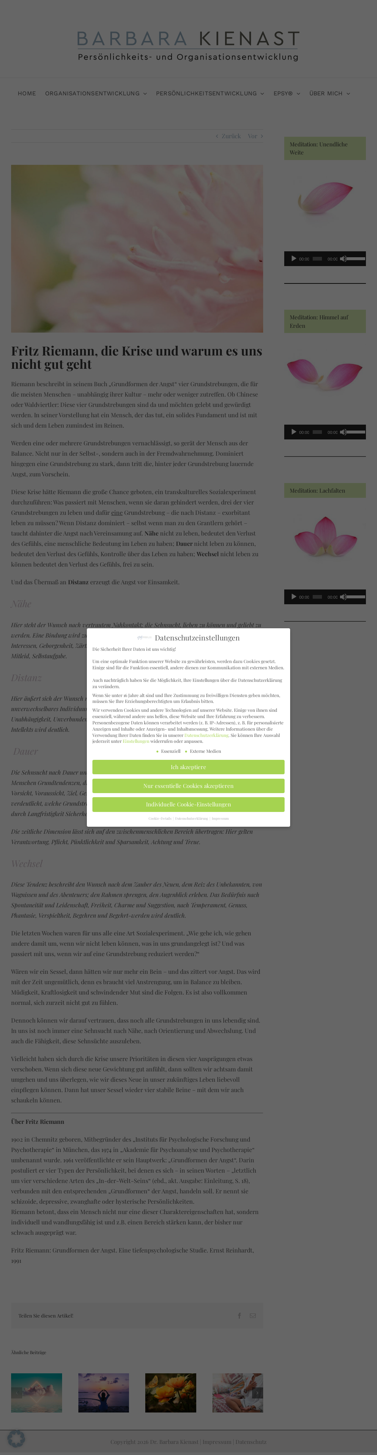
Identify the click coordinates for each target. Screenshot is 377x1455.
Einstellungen (136, 739)
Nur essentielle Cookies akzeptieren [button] (188, 783)
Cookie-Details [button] (160, 816)
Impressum (220, 816)
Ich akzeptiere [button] (188, 765)
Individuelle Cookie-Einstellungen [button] (188, 802)
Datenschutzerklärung (206, 733)
